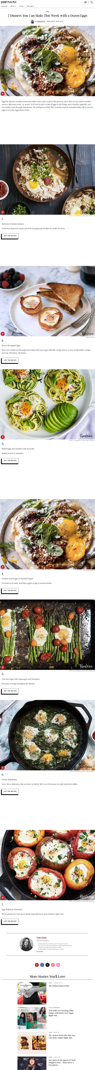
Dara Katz (41, 21)
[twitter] (47, 965)
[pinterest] (3, 94)
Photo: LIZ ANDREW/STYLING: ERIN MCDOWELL (82, 215)
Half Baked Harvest (89, 570)
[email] (58, 965)
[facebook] (42, 965)
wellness (30, 6)
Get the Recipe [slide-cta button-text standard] (10, 236)
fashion (4, 6)
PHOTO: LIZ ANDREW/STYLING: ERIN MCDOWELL (82, 440)
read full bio (40, 951)
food (21, 6)
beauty (13, 6)
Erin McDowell (90, 337)
